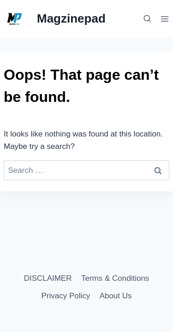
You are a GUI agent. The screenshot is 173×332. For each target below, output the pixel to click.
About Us (116, 295)
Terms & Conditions (115, 278)
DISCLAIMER (48, 278)
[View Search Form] (145, 19)
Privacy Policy (65, 295)
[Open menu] (164, 19)
